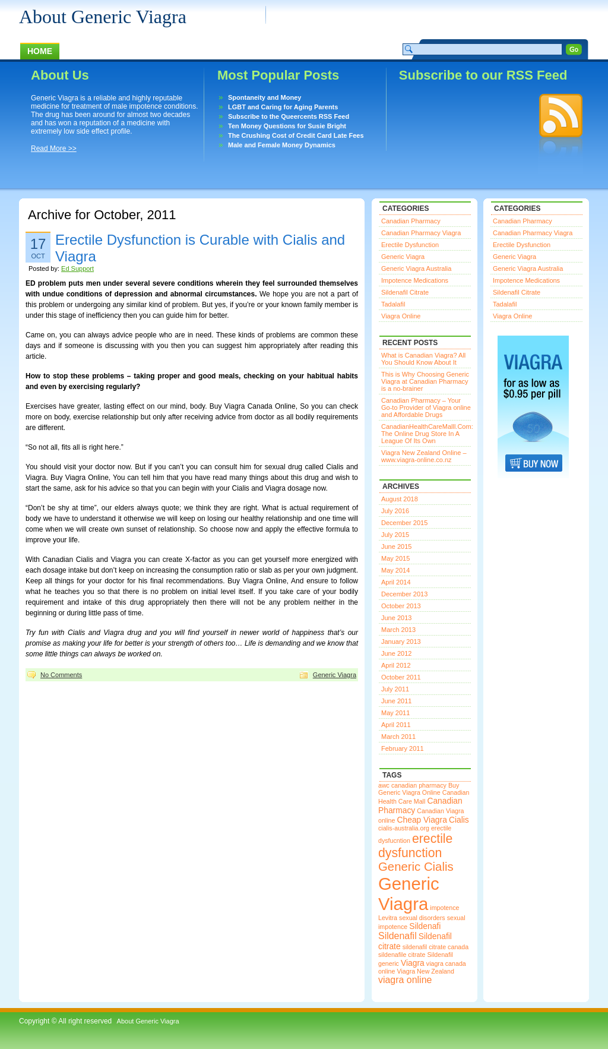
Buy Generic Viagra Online (418, 789)
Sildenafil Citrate (405, 292)
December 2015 (404, 522)
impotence (444, 907)
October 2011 (401, 677)
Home (39, 51)
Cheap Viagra (422, 819)
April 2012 (396, 665)
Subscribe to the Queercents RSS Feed (288, 116)
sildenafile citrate (401, 954)
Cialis (459, 819)
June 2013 (396, 617)
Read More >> (54, 148)
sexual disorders (422, 917)
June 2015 (396, 546)
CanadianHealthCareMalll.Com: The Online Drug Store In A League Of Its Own (427, 433)
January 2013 (401, 641)
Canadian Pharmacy (411, 221)
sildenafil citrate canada (435, 946)
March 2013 (398, 629)
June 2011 (396, 700)
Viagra (413, 963)
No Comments (61, 674)
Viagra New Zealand (425, 971)
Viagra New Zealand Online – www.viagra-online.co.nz (424, 456)
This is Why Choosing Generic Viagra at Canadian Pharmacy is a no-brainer (425, 381)
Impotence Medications (414, 280)
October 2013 (401, 605)
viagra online (405, 980)
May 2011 (395, 712)
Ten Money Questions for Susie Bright (287, 125)
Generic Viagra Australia (416, 268)
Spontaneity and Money (264, 97)
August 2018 (399, 499)
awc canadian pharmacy (412, 785)
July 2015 (395, 534)
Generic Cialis (416, 866)
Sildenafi (425, 926)
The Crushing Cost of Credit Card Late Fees (296, 135)
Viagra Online (400, 316)
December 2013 (404, 594)
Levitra (387, 917)
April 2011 (396, 724)
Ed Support (77, 268)
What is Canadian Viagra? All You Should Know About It (423, 359)
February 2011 (402, 748)
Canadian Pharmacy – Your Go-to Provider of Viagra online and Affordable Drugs (426, 407)
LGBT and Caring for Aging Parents (283, 106)
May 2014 (395, 570)
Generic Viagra (334, 674)
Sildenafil (397, 936)
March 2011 (398, 736)
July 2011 (395, 689)
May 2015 (395, 558)
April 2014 (396, 582)
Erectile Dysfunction (410, 244)
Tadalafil (393, 304)
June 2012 (396, 653)
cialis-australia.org (403, 828)
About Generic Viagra (102, 16)
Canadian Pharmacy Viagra (421, 232)
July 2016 (395, 510)
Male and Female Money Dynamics (281, 144)
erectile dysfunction (415, 846)
